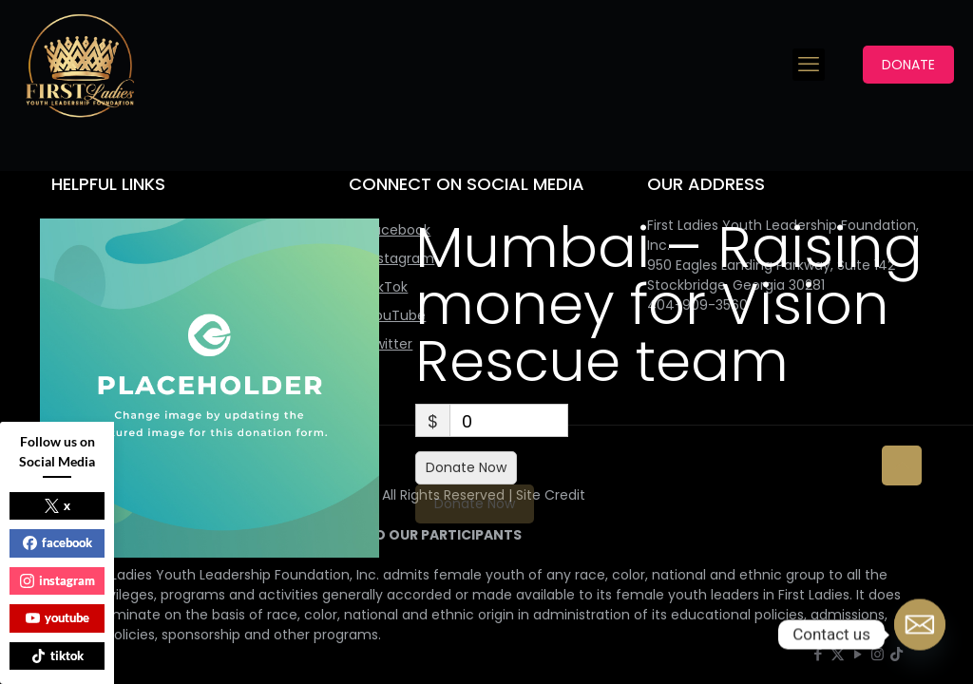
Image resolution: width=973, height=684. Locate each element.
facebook (57, 542)
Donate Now (466, 467)
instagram (57, 580)
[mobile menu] (808, 64)
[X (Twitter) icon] (837, 654)
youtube (57, 617)
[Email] (919, 634)
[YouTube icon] (857, 654)
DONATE (908, 64)
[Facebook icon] (818, 654)
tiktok (57, 655)
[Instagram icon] (877, 654)
